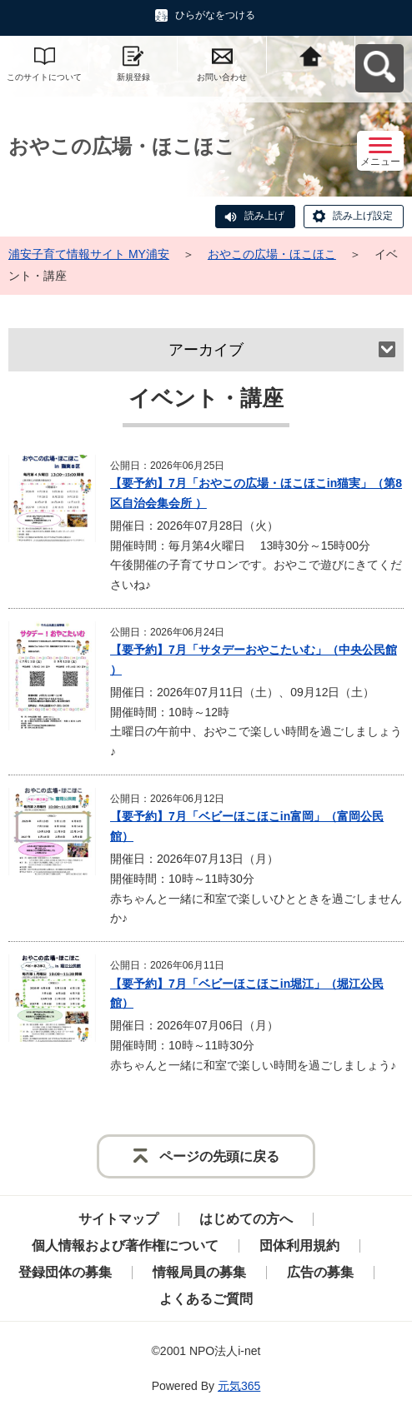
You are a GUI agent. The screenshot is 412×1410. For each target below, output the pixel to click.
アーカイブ (206, 349)
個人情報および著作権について (125, 1245)
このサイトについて (44, 77)
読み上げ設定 (363, 216)
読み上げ (264, 216)
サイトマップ (118, 1219)
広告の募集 (320, 1272)
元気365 (239, 1386)
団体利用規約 (299, 1245)
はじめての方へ (246, 1219)
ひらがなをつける (215, 15)
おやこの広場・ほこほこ (272, 254)
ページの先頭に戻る (219, 1156)
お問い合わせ (222, 77)
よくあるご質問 (206, 1299)
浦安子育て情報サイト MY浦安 (88, 254)
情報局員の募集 (199, 1272)
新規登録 (133, 77)
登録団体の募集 (65, 1272)
